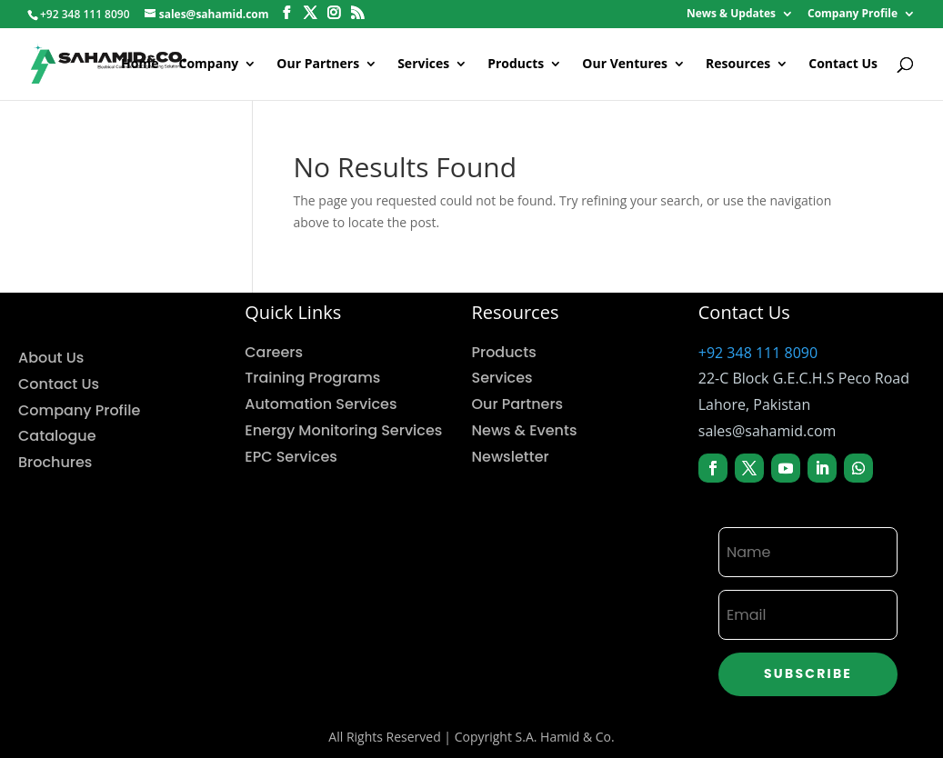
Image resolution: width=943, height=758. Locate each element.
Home (139, 64)
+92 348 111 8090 (758, 353)
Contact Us (843, 64)
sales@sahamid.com (767, 431)
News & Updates (731, 14)
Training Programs (312, 377)
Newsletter (510, 456)
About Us (51, 357)
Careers (274, 352)
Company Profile (853, 14)
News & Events (524, 430)
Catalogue (57, 435)
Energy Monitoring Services (343, 430)
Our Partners (317, 64)
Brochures (55, 462)
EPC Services (291, 456)
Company (209, 64)
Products (515, 64)
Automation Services (320, 404)
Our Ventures (624, 64)
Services (423, 64)
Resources (738, 64)
